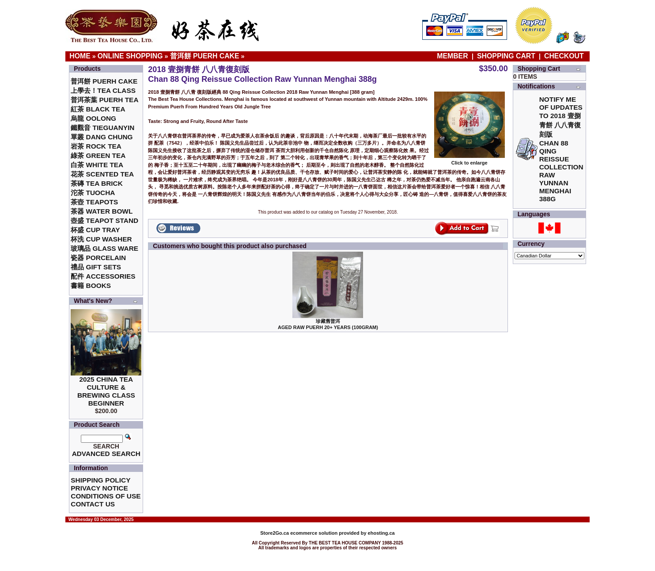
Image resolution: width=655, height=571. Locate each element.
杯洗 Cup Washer (101, 239)
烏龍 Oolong (93, 118)
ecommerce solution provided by (313, 533)
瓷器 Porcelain (98, 257)
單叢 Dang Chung (102, 137)
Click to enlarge (469, 160)
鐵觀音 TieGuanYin (102, 127)
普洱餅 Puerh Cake (204, 56)
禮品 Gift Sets (96, 267)
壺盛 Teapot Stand (104, 220)
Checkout (564, 56)
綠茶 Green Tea (98, 155)
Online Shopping (130, 56)
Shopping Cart (506, 56)
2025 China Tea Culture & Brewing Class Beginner (106, 391)
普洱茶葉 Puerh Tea (104, 99)
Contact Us (93, 504)
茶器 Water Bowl (102, 211)
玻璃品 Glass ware (104, 248)
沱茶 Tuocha (93, 192)
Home (80, 56)
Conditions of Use (105, 496)
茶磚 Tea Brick (97, 183)
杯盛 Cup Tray (95, 230)
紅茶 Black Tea (98, 109)
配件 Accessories (103, 276)
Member (453, 56)
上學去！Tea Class (103, 90)
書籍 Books (91, 285)
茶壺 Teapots (94, 202)
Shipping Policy (100, 480)
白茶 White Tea (97, 165)
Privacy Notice (99, 488)
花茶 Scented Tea (102, 174)
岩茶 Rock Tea (96, 146)
